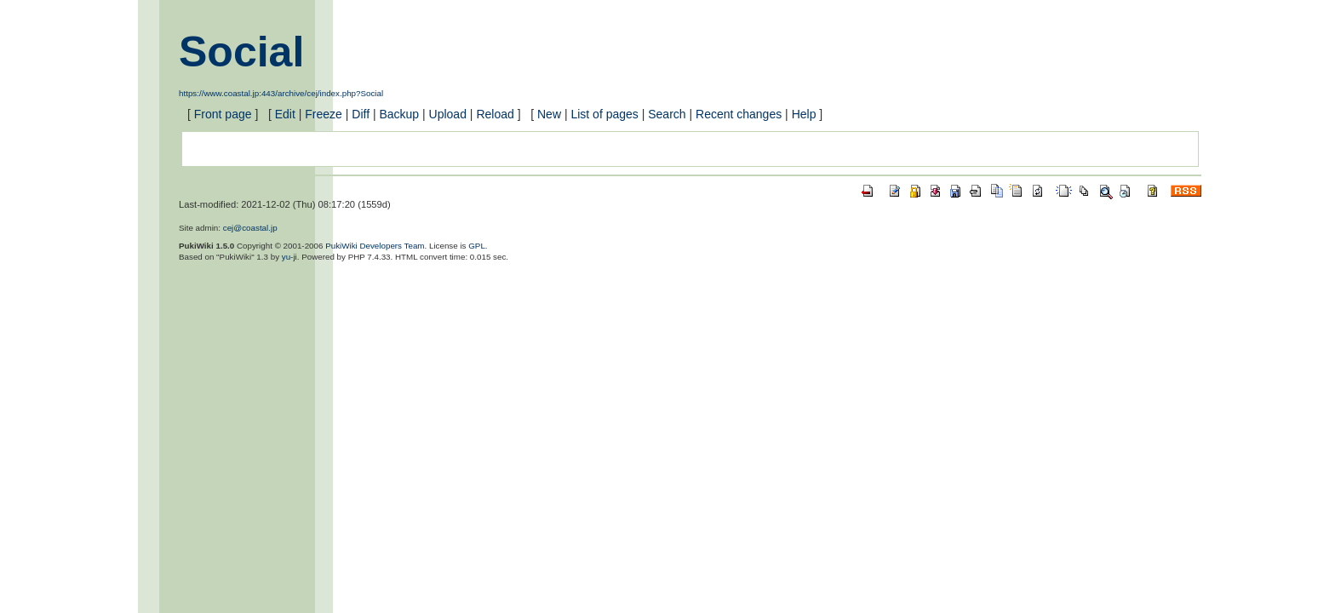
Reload (494, 114)
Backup (399, 114)
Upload (448, 114)
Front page (223, 114)
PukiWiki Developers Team (374, 245)
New (549, 114)
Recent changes (739, 114)
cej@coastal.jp (250, 227)
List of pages (604, 114)
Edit (285, 114)
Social (241, 52)
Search (666, 114)
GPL (476, 245)
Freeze (323, 114)
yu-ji (289, 256)
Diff (361, 114)
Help (804, 114)
